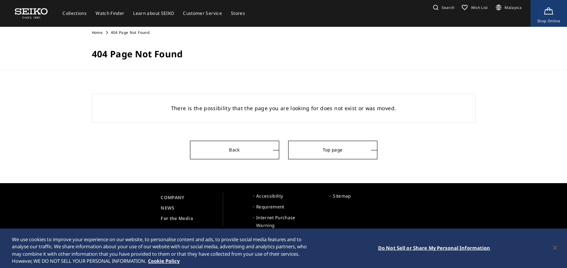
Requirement (270, 207)
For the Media (177, 218)
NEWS (167, 208)
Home (97, 32)
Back (234, 150)
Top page (333, 150)
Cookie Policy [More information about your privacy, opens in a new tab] (164, 263)
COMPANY (172, 197)
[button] (442, 7)
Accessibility (269, 196)
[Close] (555, 250)
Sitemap (342, 196)
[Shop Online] (549, 13)
